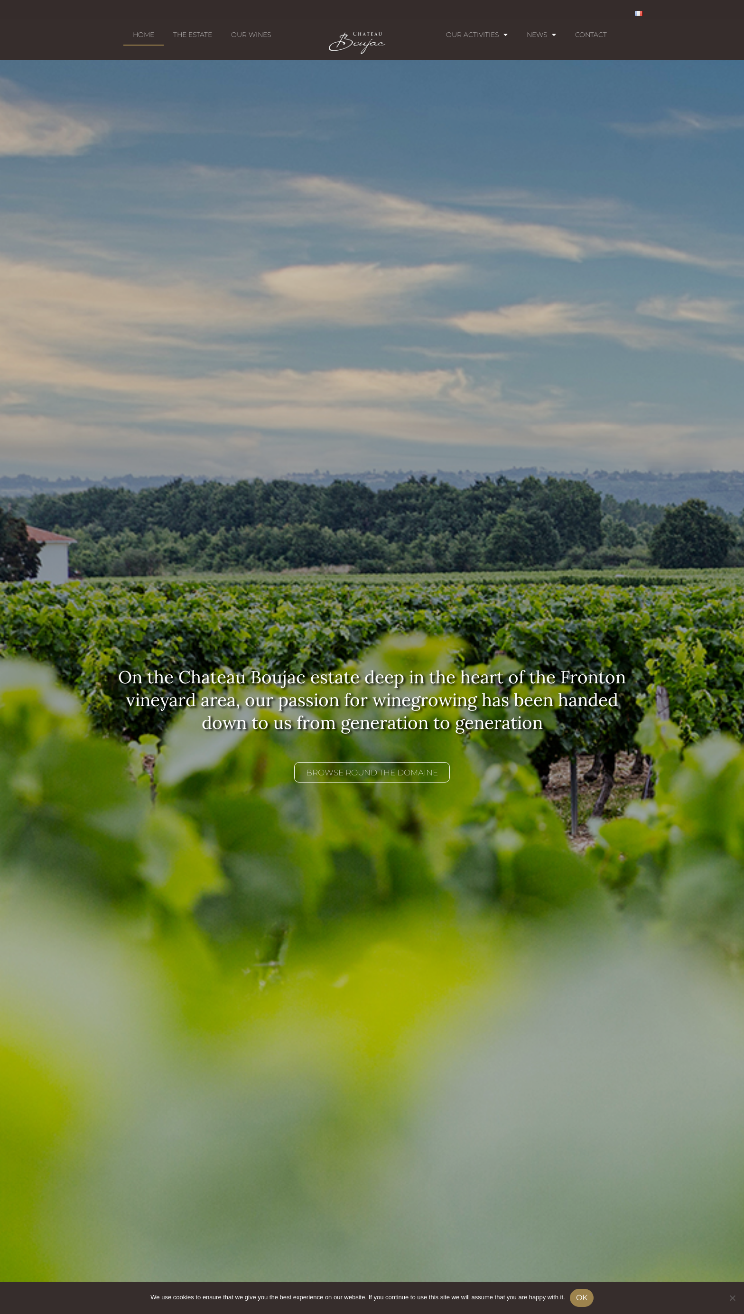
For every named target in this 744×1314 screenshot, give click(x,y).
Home (143, 34)
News (541, 35)
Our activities (477, 35)
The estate (192, 34)
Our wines (251, 34)
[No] (732, 1298)
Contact (591, 34)
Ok (581, 1297)
